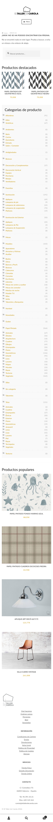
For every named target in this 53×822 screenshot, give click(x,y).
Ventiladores (10, 181)
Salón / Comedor (12, 146)
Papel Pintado (11, 328)
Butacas (9, 159)
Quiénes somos (26, 714)
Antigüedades (11, 152)
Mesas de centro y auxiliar (16, 285)
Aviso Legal (26, 745)
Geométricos (11, 353)
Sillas (8, 296)
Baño (8, 134)
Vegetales (9, 376)
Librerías (9, 282)
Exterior (9, 418)
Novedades (10, 315)
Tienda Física (26, 768)
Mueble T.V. (10, 293)
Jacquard (9, 427)
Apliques (9, 199)
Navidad (9, 308)
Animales (9, 333)
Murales (9, 367)
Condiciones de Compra (26, 736)
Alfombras (10, 115)
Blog (26, 720)
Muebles (9, 244)
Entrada (9, 143)
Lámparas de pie (12, 202)
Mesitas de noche (12, 290)
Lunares (9, 361)
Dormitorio (10, 140)
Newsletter (26, 722)
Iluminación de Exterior (15, 217)
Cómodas (9, 273)
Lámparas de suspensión (15, 208)
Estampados (10, 347)
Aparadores (10, 248)
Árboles (9, 336)
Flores (8, 350)
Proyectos (26, 717)
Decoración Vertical (13, 170)
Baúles (8, 259)
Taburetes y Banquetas (14, 302)
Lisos (8, 359)
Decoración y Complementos (17, 165)
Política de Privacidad (26, 748)
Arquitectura (10, 339)
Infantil (8, 356)
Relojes (8, 178)
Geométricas (11, 424)
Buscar (26, 818)
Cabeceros (10, 270)
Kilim (8, 120)
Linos (8, 430)
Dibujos (9, 344)
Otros (8, 262)
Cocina (8, 137)
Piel (7, 438)
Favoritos (9, 188)
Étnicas (8, 415)
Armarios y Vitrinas (13, 251)
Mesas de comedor (13, 287)
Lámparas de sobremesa (15, 205)
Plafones (9, 211)
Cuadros (9, 341)
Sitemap (26, 754)
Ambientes (10, 129)
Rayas (8, 370)
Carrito (41, 817)
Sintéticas (9, 123)
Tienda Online (26, 773)
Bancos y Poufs (11, 264)
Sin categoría (11, 389)
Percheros (9, 176)
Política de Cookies (26, 751)
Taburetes (9, 395)
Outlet (8, 321)
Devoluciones (26, 742)
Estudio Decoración (26, 771)
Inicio (6, 33)
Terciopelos (10, 444)
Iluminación (10, 195)
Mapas (8, 364)
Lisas (7, 433)
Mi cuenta (9, 818)
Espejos (9, 173)
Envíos (26, 739)
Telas (8, 402)
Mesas (8, 237)
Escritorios (10, 279)
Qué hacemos (26, 711)
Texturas (9, 373)
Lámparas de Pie (12, 225)
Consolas (9, 276)
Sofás (8, 299)
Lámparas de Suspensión (15, 228)
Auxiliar (9, 254)
